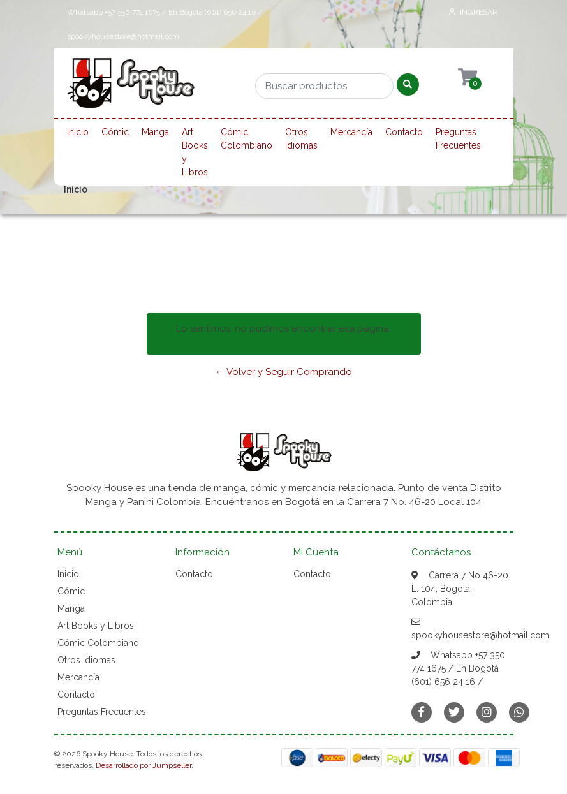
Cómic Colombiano (246, 139)
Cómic (115, 132)
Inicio (78, 132)
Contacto (404, 132)
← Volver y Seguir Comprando (283, 372)
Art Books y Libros (195, 152)
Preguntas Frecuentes (458, 139)
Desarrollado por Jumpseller (143, 765)
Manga (155, 132)
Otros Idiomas (301, 139)
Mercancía (351, 132)
